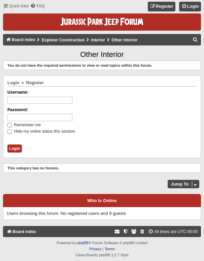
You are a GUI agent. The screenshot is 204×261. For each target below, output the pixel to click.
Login (13, 82)
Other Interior (102, 54)
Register (35, 82)
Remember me (24, 125)
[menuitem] (37, 6)
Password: (17, 109)
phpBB (82, 243)
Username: (18, 92)
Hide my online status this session (41, 131)
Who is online (102, 200)
